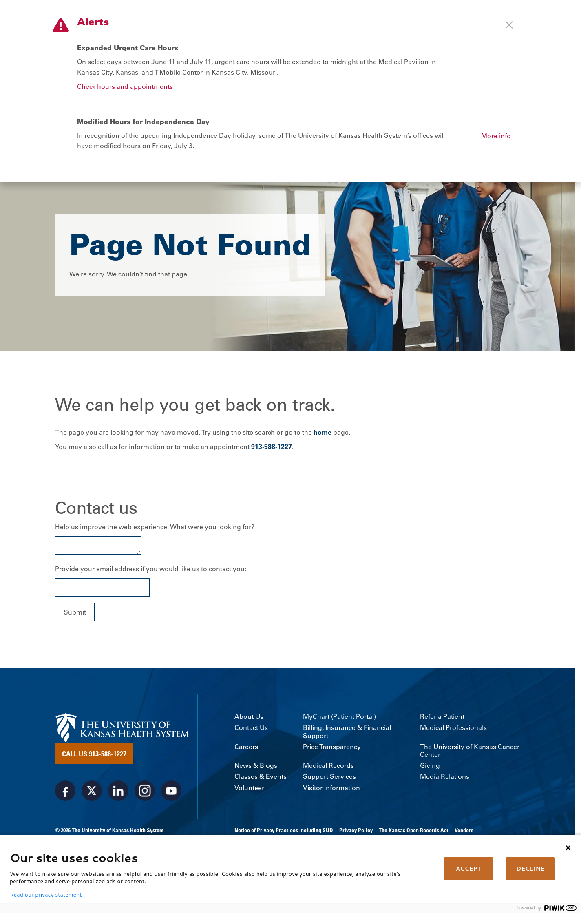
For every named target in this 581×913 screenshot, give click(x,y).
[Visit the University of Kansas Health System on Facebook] (65, 790)
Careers (246, 747)
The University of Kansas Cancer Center (469, 750)
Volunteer (249, 788)
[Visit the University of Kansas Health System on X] (92, 790)
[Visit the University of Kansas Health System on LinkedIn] (118, 790)
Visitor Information (331, 788)
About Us (248, 717)
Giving (430, 765)
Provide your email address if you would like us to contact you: (150, 569)
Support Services (329, 776)
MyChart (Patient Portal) (339, 717)
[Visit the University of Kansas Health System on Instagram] (145, 790)
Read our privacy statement (46, 894)
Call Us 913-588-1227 (94, 753)
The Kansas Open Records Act (413, 830)
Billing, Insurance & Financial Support (347, 731)
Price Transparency (332, 747)
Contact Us (251, 728)
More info (496, 136)
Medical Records (328, 765)
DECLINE (530, 868)
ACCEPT (468, 868)
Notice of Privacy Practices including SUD (283, 830)
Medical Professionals (453, 728)
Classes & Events (260, 776)
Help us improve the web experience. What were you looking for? (154, 527)
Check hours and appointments (125, 86)
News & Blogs (255, 765)
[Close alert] (509, 25)
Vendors (464, 830)
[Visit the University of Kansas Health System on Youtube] (171, 790)
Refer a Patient (442, 717)
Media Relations (444, 776)
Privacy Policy (356, 830)
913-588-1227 (271, 446)
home (322, 432)
